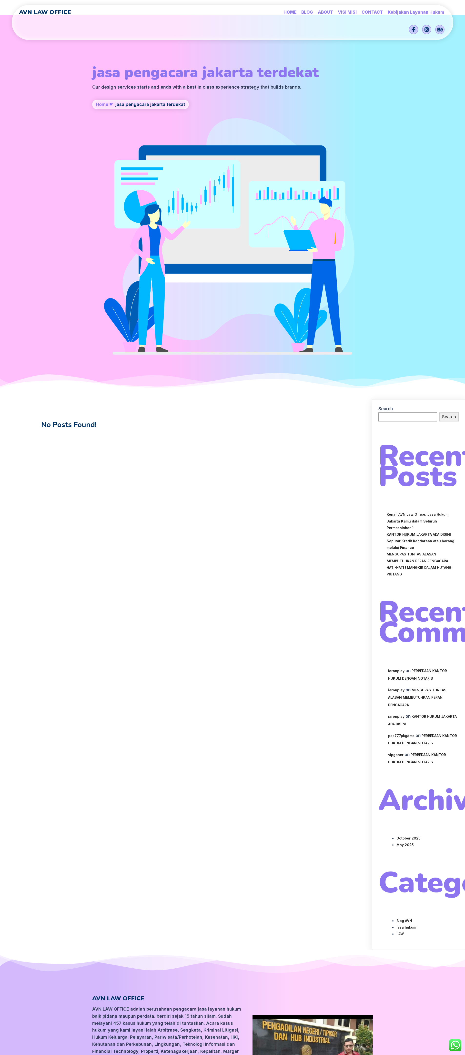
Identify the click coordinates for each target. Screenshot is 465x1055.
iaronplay (396, 476)
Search (385, 214)
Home (102, 137)
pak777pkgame (401, 541)
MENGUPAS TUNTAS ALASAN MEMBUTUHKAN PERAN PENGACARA (417, 502)
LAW (400, 739)
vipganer (396, 560)
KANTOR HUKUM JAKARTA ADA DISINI (419, 340)
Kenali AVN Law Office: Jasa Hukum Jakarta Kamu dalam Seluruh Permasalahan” (417, 326)
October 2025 (408, 644)
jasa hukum (406, 733)
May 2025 (405, 650)
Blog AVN (404, 726)
